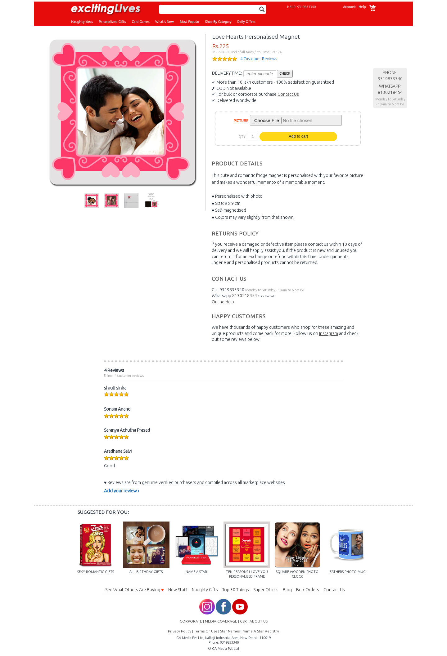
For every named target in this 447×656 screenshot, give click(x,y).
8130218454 (244, 295)
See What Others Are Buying (134, 589)
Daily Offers (246, 22)
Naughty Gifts (205, 589)
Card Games (140, 22)
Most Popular (189, 22)
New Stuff (177, 589)
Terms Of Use (205, 631)
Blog (287, 589)
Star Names (230, 631)
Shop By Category (218, 22)
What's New (164, 22)
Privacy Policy (179, 631)
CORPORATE (191, 621)
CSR (243, 621)
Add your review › (121, 490)
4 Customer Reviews (258, 58)
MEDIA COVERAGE (221, 621)
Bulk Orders (307, 589)
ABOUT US (259, 621)
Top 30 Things (235, 589)
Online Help (223, 301)
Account (349, 7)
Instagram (328, 333)
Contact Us (288, 94)
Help (362, 7)
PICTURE (240, 121)
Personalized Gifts (112, 22)
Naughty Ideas (82, 22)
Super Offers (265, 589)
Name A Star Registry (260, 631)
